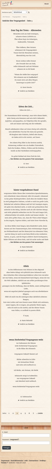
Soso (26, 164)
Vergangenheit (16, 17)
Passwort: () (10, 440)
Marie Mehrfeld (26, 247)
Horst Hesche (26, 87)
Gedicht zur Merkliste (26, 91)
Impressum (5, 461)
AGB (26, 461)
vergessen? (14, 440)
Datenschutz (33, 461)
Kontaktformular (17, 461)
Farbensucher (26, 397)
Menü (46, 4)
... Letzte (39, 413)
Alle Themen (6, 17)
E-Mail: (5, 432)
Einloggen (6, 448)
